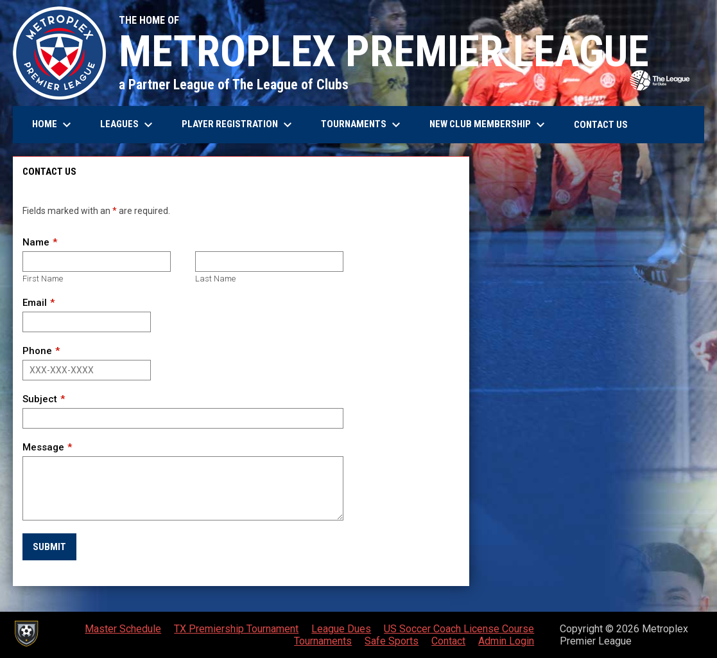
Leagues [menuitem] (128, 124)
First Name (42, 278)
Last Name (215, 278)
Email (34, 302)
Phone (37, 351)
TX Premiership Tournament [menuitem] (236, 629)
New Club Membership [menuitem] (488, 124)
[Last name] (269, 261)
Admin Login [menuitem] (506, 641)
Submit (49, 547)
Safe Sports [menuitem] (392, 641)
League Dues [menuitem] (341, 629)
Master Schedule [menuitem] (123, 629)
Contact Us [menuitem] (601, 124)
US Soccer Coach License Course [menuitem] (459, 629)
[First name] (96, 261)
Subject (39, 399)
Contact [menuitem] (448, 641)
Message (43, 447)
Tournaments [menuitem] (362, 124)
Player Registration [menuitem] (238, 124)
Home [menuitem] (53, 124)
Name (35, 242)
